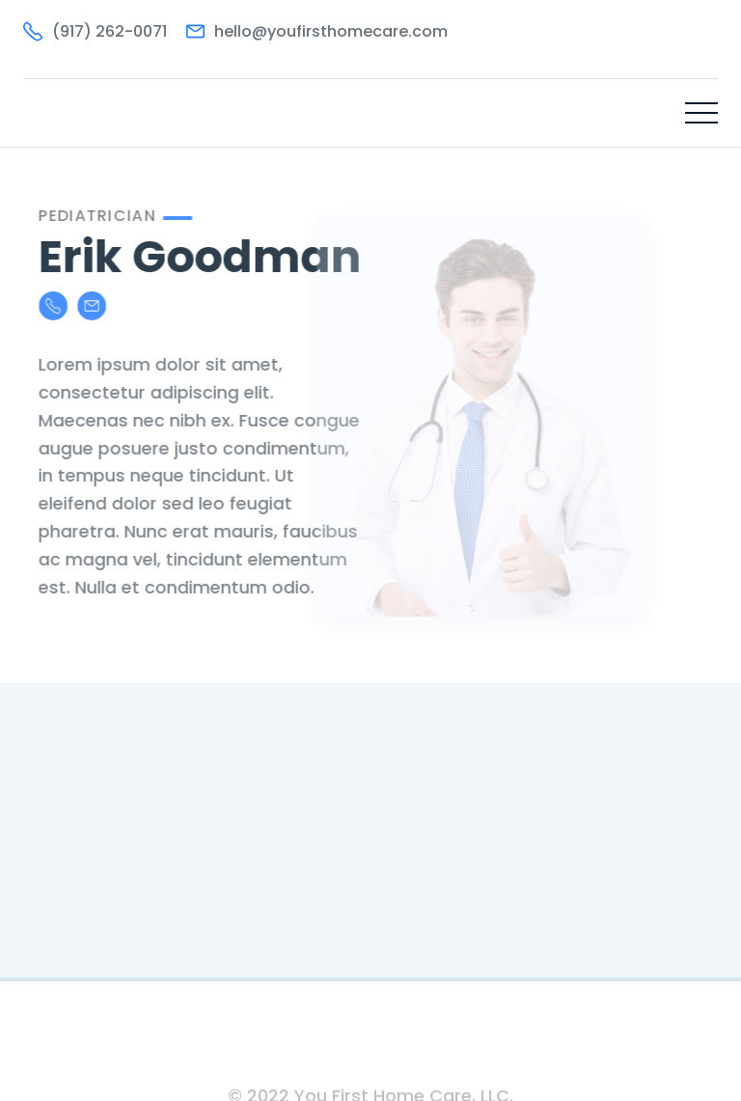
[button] (701, 113)
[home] (91, 113)
